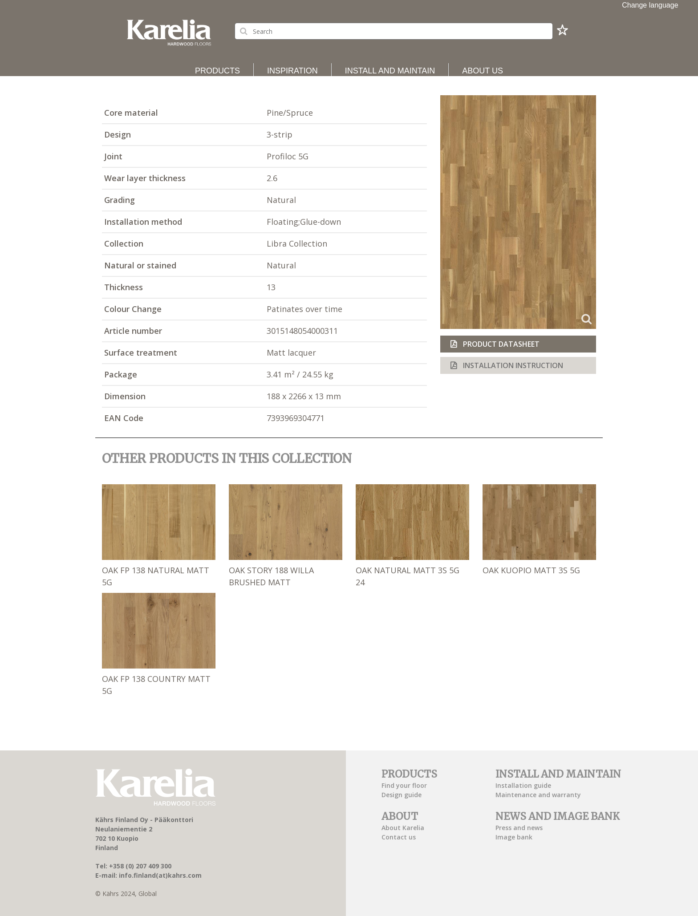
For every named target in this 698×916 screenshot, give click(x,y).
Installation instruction (512, 365)
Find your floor (404, 785)
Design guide (401, 794)
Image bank (513, 837)
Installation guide (523, 785)
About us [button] (482, 70)
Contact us (398, 837)
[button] (562, 32)
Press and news (519, 827)
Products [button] (217, 70)
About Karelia (402, 827)
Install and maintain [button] (390, 70)
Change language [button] (650, 5)
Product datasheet (500, 344)
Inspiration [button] (292, 70)
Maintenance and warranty (538, 794)
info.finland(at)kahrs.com (160, 875)
